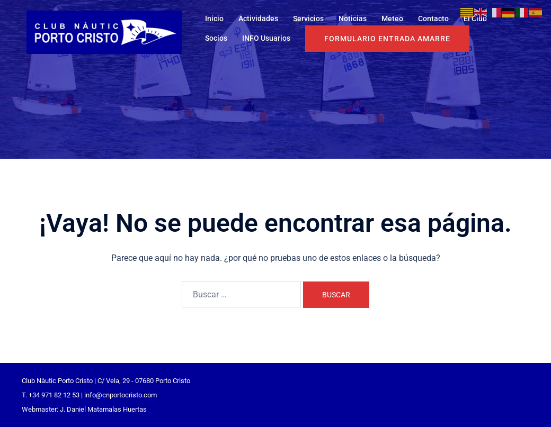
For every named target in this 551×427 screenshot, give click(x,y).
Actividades (258, 18)
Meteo (392, 18)
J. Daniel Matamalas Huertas (103, 409)
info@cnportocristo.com (120, 395)
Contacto (433, 18)
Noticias (353, 18)
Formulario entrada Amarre (387, 38)
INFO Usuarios (266, 38)
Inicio (214, 18)
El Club (475, 18)
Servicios (308, 18)
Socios (216, 38)
